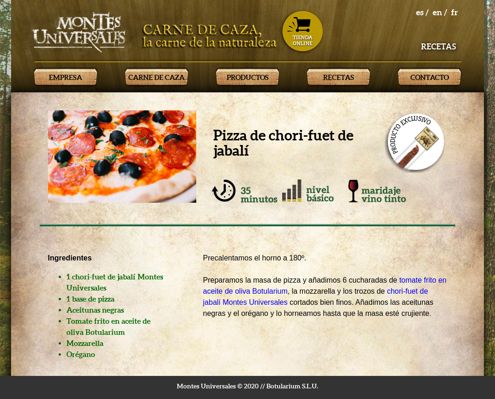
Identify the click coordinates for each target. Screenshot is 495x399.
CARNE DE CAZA (156, 77)
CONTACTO (429, 77)
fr (454, 12)
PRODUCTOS (248, 77)
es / (422, 12)
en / (440, 12)
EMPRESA (65, 77)
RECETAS (338, 77)
